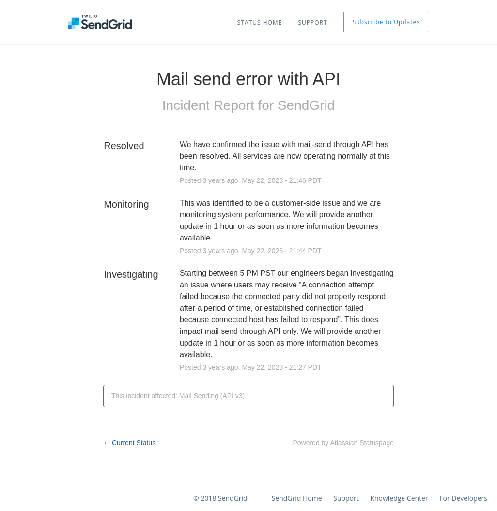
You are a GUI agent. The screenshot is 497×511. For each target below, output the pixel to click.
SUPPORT (312, 22)
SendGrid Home (297, 498)
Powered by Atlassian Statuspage (343, 443)
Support (346, 498)
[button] (386, 22)
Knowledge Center (399, 498)
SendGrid (306, 105)
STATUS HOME (259, 22)
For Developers (463, 498)
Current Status (129, 443)
